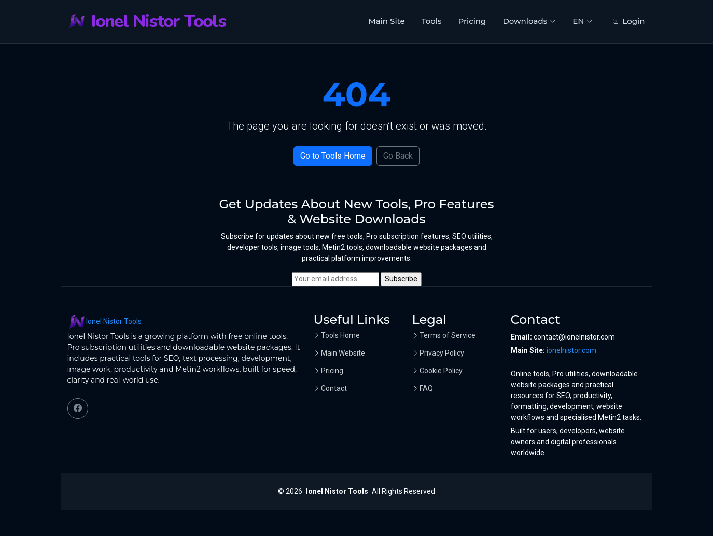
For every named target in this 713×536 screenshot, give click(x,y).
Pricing (472, 21)
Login (628, 21)
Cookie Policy (441, 370)
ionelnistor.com (571, 350)
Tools (432, 21)
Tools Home (340, 335)
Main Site (386, 21)
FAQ (426, 388)
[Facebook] (77, 408)
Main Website (343, 353)
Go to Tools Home (333, 156)
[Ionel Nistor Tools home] (146, 21)
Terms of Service (448, 335)
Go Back (398, 156)
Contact (334, 388)
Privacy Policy (442, 353)
